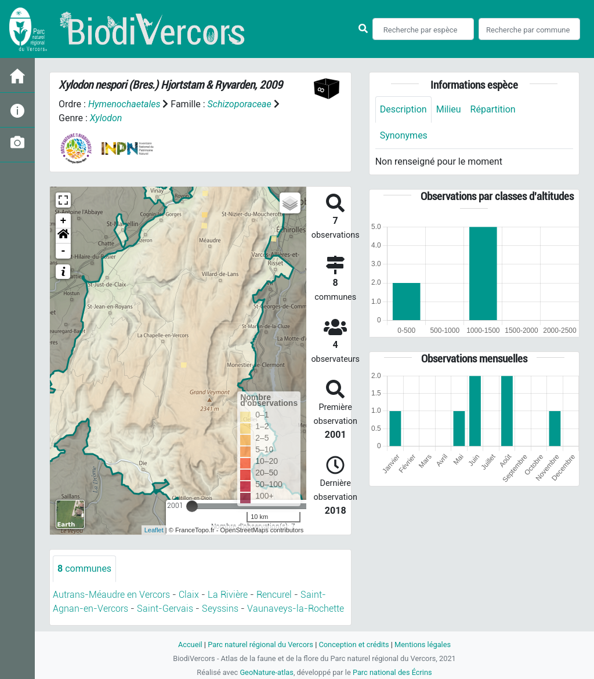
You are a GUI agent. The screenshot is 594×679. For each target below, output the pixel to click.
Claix (189, 594)
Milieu (448, 109)
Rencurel (274, 594)
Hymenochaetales (124, 104)
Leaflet (154, 530)
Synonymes (404, 135)
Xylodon (106, 118)
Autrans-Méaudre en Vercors (111, 594)
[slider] (192, 506)
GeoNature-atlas (267, 672)
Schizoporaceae (239, 104)
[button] (63, 236)
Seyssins (220, 608)
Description (403, 109)
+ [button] (63, 221)
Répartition (493, 109)
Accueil (190, 644)
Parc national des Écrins (392, 672)
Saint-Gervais (165, 608)
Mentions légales (422, 644)
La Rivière (228, 594)
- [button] (63, 251)
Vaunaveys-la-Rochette (295, 608)
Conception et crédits (353, 644)
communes (84, 568)
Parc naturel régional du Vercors (260, 644)
